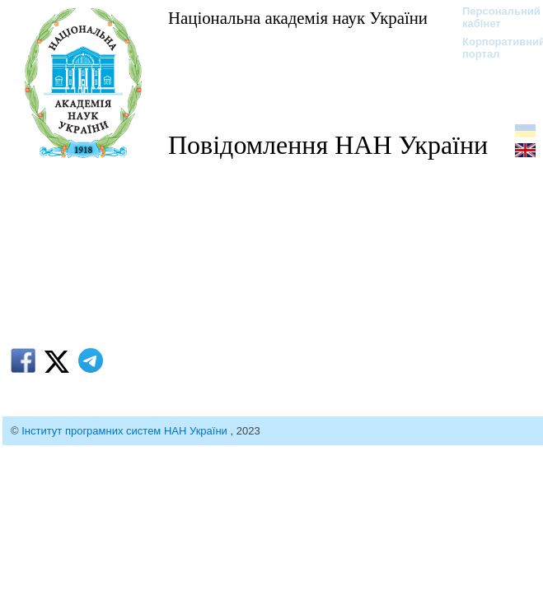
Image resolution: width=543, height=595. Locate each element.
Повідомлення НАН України (328, 145)
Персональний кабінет (493, 17)
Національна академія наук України (298, 17)
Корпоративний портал (493, 47)
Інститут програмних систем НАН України (125, 431)
